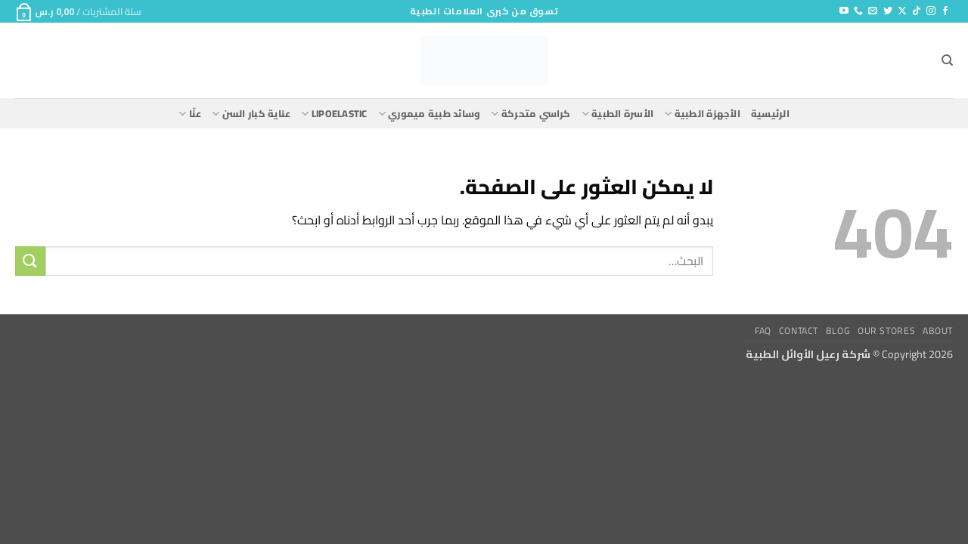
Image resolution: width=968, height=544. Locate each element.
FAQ (763, 330)
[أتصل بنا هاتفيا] (858, 11)
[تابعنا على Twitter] (887, 11)
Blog (838, 330)
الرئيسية (770, 113)
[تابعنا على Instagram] (930, 11)
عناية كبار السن (251, 113)
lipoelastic (334, 113)
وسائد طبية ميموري (429, 113)
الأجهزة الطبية (702, 113)
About (938, 330)
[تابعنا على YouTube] (844, 11)
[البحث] (947, 60)
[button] (78, 11)
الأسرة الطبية (617, 113)
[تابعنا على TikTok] (916, 11)
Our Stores (886, 330)
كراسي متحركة (530, 113)
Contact (798, 330)
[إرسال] (30, 261)
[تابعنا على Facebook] (945, 11)
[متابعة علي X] (902, 11)
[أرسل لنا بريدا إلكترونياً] (872, 11)
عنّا (189, 113)
